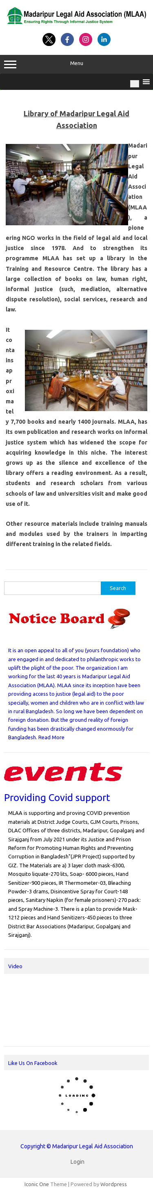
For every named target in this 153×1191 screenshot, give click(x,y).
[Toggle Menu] (134, 83)
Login (77, 1161)
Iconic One (36, 1184)
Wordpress (113, 1184)
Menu (76, 64)
